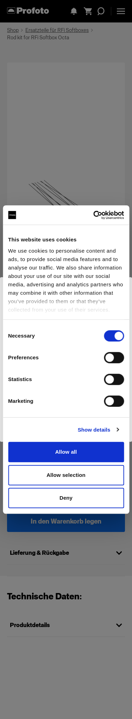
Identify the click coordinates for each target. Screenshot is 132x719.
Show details (94, 430)
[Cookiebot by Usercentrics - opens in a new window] (94, 215)
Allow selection (66, 475)
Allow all (66, 452)
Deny (66, 498)
